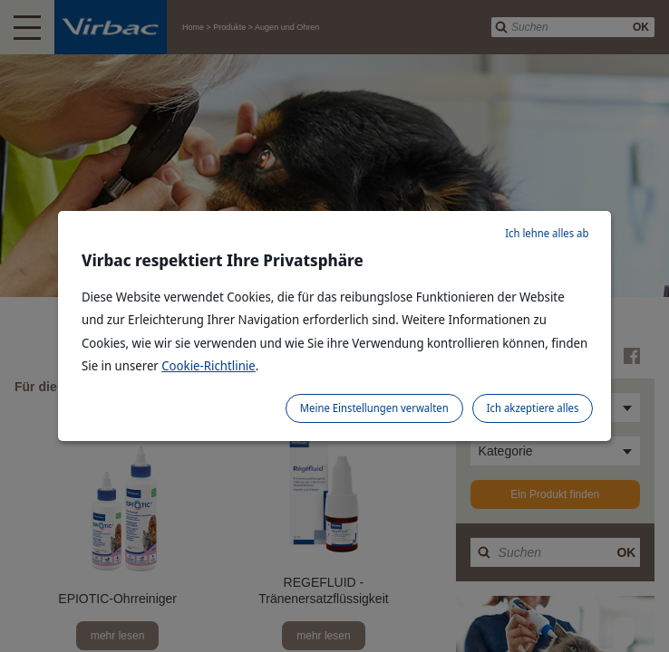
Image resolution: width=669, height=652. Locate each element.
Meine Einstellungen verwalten (374, 408)
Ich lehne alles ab (546, 233)
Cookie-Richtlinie (208, 365)
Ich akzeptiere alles (533, 408)
